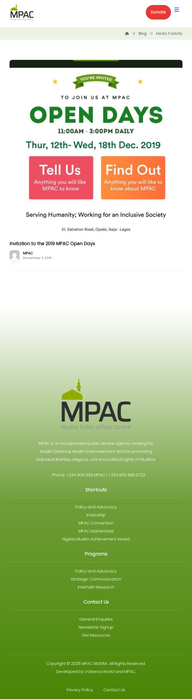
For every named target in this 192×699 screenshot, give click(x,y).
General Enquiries (96, 619)
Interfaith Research (96, 587)
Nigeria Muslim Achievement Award (96, 539)
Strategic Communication (96, 579)
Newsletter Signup (96, 627)
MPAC (28, 253)
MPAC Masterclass (96, 531)
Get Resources (96, 635)
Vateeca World (99, 671)
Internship (96, 515)
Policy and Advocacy (96, 507)
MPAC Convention (96, 523)
